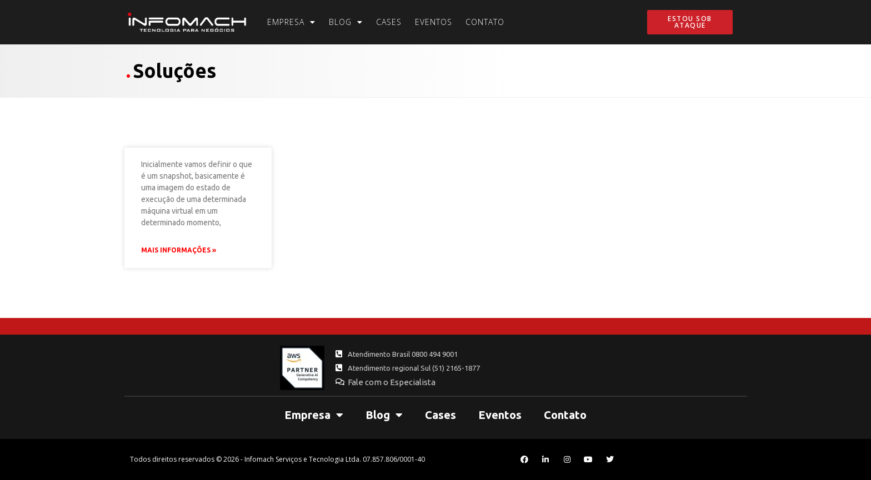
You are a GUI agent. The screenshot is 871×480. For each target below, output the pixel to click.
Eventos (433, 22)
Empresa (291, 22)
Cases (389, 22)
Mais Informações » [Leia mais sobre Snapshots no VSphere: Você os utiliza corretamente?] (178, 250)
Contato (484, 22)
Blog (346, 22)
